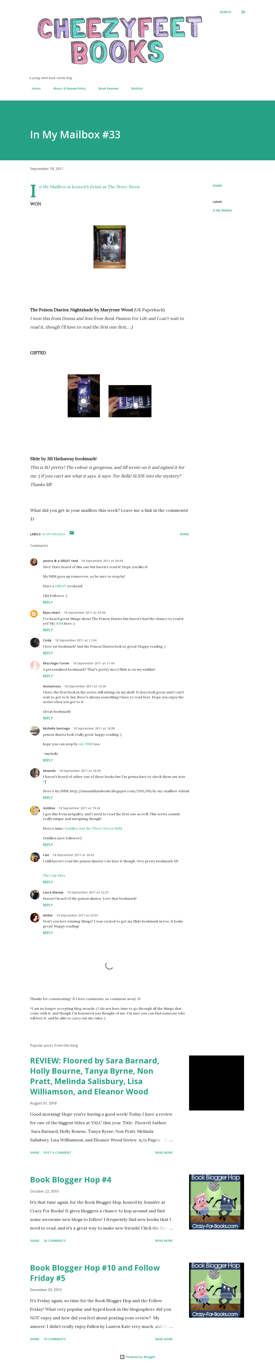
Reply (48, 602)
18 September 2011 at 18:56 (80, 771)
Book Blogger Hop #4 (70, 1179)
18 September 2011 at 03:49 (84, 612)
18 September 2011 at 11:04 (75, 640)
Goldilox (49, 808)
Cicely (47, 640)
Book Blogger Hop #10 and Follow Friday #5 (95, 1272)
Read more (164, 1152)
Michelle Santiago (56, 728)
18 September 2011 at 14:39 (85, 686)
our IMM (85, 744)
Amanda (49, 771)
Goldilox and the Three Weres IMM (93, 828)
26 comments (55, 1241)
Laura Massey (53, 892)
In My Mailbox (222, 210)
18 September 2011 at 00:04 (102, 561)
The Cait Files (54, 875)
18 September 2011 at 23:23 (87, 892)
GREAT (60, 586)
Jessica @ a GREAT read (60, 561)
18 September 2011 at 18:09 (94, 728)
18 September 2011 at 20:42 (73, 855)
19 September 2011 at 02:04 (77, 915)
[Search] (225, 12)
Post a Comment (57, 1152)
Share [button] (217, 186)
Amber (48, 915)
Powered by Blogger (137, 1357)
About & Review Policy (67, 88)
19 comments (55, 1339)
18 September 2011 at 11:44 (93, 663)
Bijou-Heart (51, 612)
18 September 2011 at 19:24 (79, 808)
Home (33, 88)
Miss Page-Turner (56, 663)
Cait (46, 855)
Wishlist (135, 88)
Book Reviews (106, 88)
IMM (59, 623)
